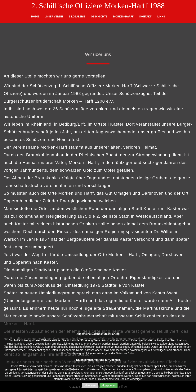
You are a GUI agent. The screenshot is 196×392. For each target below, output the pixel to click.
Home (35, 16)
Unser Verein (54, 16)
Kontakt (145, 16)
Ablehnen (90, 385)
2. (34, 5)
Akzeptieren (108, 385)
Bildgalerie (77, 16)
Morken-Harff (123, 16)
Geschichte (99, 16)
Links (161, 16)
